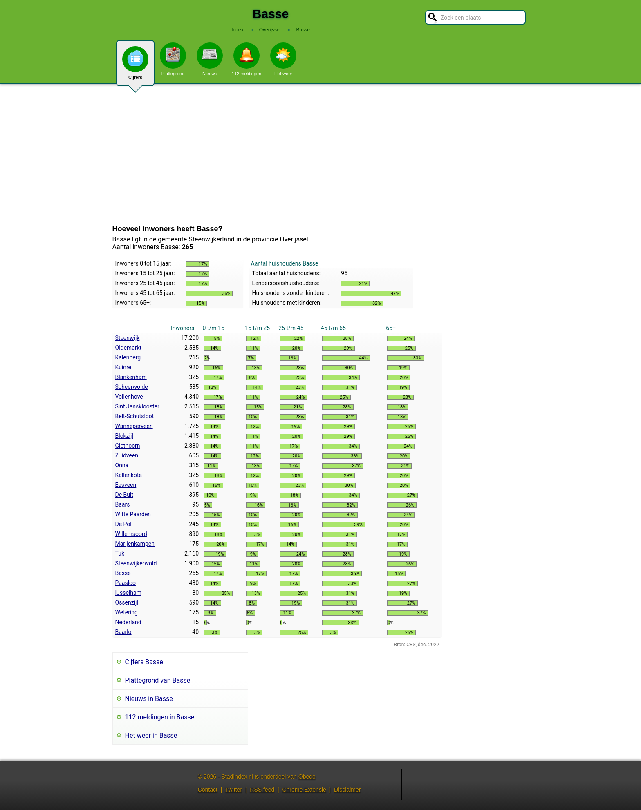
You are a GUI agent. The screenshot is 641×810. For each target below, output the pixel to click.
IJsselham (128, 592)
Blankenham (131, 377)
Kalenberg (128, 357)
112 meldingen (246, 59)
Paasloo (125, 583)
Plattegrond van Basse (158, 680)
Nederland (128, 622)
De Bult (124, 494)
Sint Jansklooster (137, 406)
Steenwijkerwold (136, 563)
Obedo (307, 776)
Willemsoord (131, 534)
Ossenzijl (126, 602)
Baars (122, 504)
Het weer (283, 59)
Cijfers (135, 66)
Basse (123, 573)
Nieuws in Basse (149, 699)
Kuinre (123, 367)
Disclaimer (347, 789)
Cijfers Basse (144, 662)
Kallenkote (128, 475)
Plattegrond (173, 59)
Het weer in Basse (151, 735)
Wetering (126, 612)
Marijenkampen (135, 543)
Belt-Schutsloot (134, 416)
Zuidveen (127, 455)
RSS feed (262, 789)
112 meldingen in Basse (160, 717)
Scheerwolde (131, 387)
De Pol (123, 524)
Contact (207, 789)
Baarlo (123, 632)
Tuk (120, 553)
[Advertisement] (320, 154)
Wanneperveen (134, 426)
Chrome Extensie (304, 789)
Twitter (233, 789)
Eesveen (126, 485)
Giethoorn (127, 445)
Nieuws (210, 59)
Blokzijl (124, 436)
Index (237, 30)
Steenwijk (127, 338)
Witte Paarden (133, 514)
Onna (122, 465)
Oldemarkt (128, 347)
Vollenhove (129, 396)
